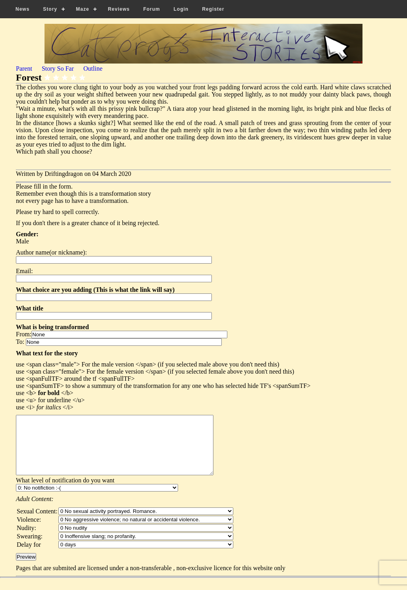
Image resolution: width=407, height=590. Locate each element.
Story (50, 9)
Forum (151, 9)
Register (213, 9)
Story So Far (58, 68)
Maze (82, 9)
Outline (93, 68)
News (22, 9)
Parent (24, 68)
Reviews (119, 9)
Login (181, 9)
